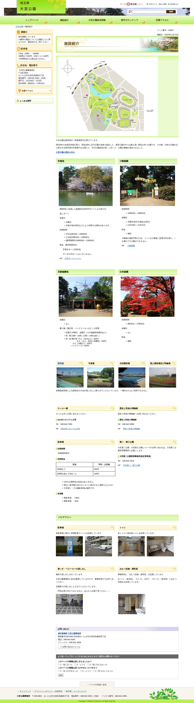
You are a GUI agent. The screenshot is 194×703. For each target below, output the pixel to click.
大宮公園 (19, 26)
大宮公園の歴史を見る (65, 152)
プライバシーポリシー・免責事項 (48, 691)
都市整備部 (62, 633)
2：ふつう (81, 664)
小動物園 (131, 246)
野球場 (61, 363)
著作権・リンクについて (76, 691)
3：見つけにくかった (104, 671)
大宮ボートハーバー (72, 258)
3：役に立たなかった (98, 664)
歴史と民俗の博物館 (131, 429)
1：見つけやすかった (69, 671)
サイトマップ (25, 691)
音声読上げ (174, 4)
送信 (61, 675)
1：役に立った (66, 664)
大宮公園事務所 (74, 633)
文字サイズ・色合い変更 (158, 4)
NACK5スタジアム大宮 (70, 429)
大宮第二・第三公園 (131, 465)
